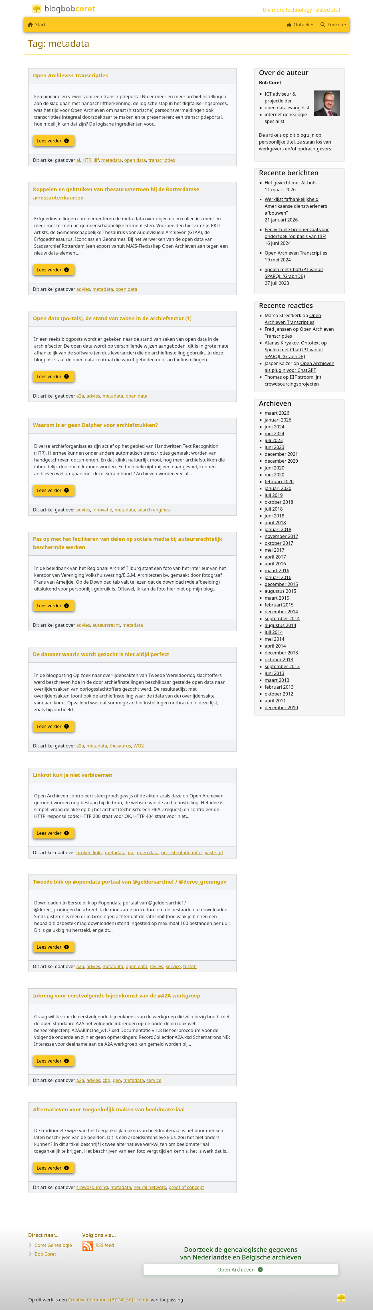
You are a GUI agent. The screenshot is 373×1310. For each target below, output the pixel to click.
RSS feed (98, 1245)
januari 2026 (278, 420)
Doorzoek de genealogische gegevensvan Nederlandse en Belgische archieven (240, 1253)
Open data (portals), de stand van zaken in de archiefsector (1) (112, 318)
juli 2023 (274, 440)
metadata (111, 160)
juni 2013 (275, 673)
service (173, 966)
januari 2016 (278, 577)
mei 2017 (275, 550)
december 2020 (281, 461)
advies (83, 289)
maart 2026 (277, 413)
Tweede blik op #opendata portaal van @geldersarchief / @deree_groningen (130, 881)
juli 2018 (274, 509)
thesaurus (120, 746)
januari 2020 (278, 488)
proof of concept (186, 1187)
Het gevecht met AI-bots (291, 183)
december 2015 (281, 584)
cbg (106, 1080)
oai (131, 852)
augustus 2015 (280, 591)
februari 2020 (279, 481)
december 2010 (281, 707)
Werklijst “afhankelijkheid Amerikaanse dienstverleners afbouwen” (296, 206)
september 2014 (282, 618)
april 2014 (275, 646)
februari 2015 (279, 605)
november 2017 (282, 536)
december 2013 (281, 653)
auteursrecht (106, 625)
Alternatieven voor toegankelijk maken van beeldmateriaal (109, 1109)
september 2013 (282, 666)
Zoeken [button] (331, 24)
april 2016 (275, 564)
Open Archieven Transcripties (70, 75)
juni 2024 (275, 427)
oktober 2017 (279, 543)
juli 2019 (274, 495)
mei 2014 (275, 639)
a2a (80, 396)
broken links (89, 852)
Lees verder (52, 141)
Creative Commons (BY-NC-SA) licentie (109, 1300)
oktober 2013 (279, 659)
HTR (86, 160)
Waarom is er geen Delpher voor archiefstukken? (95, 425)
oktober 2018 (279, 502)
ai (78, 160)
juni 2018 (275, 516)
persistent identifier (181, 852)
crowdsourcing (92, 1187)
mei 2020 (275, 474)
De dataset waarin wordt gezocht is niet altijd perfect (101, 654)
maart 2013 (277, 680)
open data (135, 160)
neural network (150, 1187)
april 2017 (275, 557)
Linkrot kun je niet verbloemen (72, 774)
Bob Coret (45, 1254)
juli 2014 (274, 632)
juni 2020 (275, 468)
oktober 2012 (279, 694)
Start (36, 24)
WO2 (139, 746)
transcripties (161, 160)
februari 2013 (279, 687)
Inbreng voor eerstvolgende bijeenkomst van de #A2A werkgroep (116, 995)
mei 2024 (275, 433)
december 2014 (281, 611)
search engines (154, 510)
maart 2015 (277, 598)
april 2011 (275, 701)
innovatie (102, 510)
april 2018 (275, 522)
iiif (96, 160)
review (157, 966)
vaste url (214, 852)
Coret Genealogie (53, 1245)
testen (190, 966)
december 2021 (281, 454)
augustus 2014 (280, 625)
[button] (299, 24)
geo (117, 1080)
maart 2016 (277, 570)
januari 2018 (278, 529)
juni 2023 (275, 447)
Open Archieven (239, 1269)
